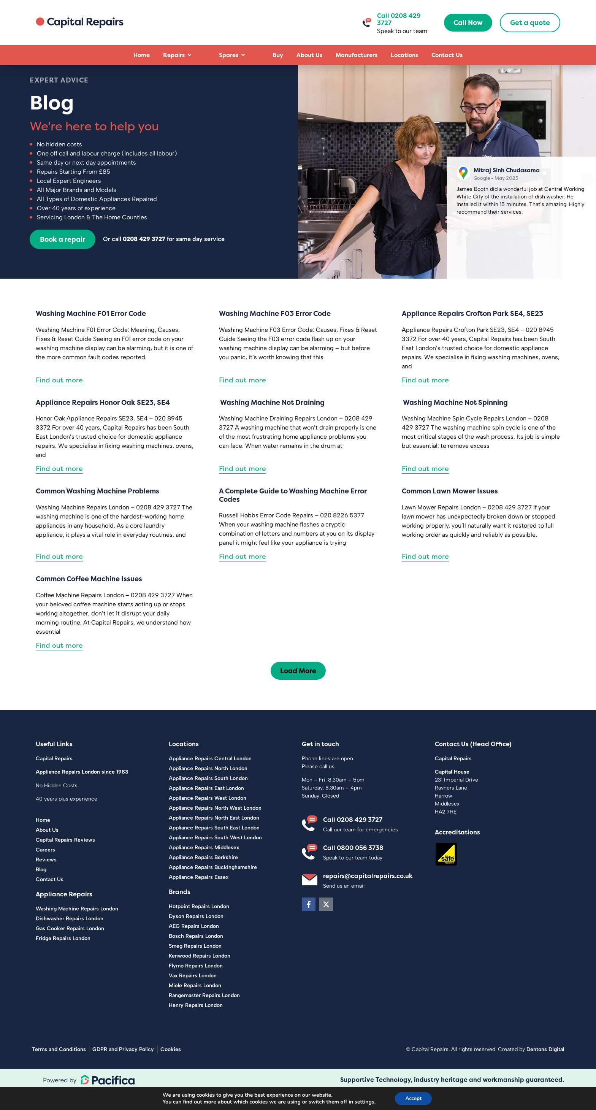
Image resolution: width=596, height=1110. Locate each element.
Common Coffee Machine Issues (89, 599)
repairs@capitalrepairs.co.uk (368, 896)
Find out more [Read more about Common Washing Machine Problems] (59, 576)
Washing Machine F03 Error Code (275, 333)
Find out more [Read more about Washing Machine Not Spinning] (425, 488)
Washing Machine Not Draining (272, 422)
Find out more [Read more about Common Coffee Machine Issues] (59, 665)
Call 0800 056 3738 (353, 867)
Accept (413, 1098)
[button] (298, 690)
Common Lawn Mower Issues (450, 511)
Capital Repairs (54, 778)
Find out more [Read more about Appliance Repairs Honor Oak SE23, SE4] (59, 488)
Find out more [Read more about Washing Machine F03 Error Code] (242, 399)
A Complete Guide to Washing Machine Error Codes (293, 515)
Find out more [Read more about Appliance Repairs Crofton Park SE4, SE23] (425, 399)
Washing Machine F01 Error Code (91, 333)
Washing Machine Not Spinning (455, 422)
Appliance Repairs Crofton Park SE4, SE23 (472, 333)
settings (363, 1101)
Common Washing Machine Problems (97, 511)
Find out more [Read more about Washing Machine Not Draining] (242, 488)
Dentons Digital (545, 1069)
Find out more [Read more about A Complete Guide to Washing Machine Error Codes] (242, 576)
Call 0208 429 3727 (398, 19)
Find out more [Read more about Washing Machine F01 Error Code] (59, 399)
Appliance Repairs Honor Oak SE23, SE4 (103, 422)
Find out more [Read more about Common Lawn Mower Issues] (425, 576)
